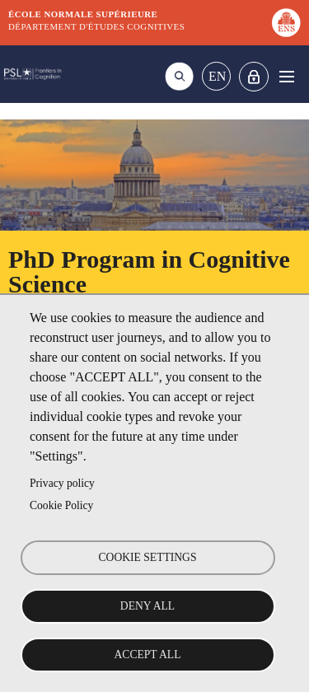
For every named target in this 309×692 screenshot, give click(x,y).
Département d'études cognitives (96, 26)
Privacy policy (62, 483)
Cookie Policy (61, 505)
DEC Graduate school (33, 74)
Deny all (147, 606)
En (217, 76)
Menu (286, 76)
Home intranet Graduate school (254, 76)
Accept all (148, 654)
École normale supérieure (82, 14)
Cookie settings (148, 557)
